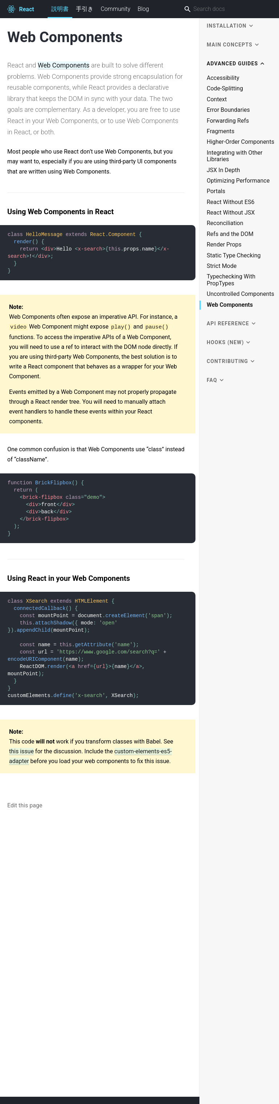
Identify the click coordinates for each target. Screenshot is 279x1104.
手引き (84, 8)
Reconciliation (225, 223)
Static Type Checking (234, 255)
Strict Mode (221, 266)
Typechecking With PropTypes (231, 279)
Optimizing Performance (238, 181)
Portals (216, 191)
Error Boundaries (228, 110)
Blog (143, 8)
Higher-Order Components (240, 142)
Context (217, 99)
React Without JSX (231, 212)
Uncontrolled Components (240, 294)
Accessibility (223, 78)
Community (115, 8)
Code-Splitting (225, 88)
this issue (21, 751)
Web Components (64, 65)
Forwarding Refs (228, 121)
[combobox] (224, 9)
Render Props (224, 244)
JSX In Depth (223, 170)
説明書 (60, 11)
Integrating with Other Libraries (235, 156)
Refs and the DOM (230, 234)
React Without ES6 (231, 202)
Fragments (220, 131)
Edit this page (24, 805)
